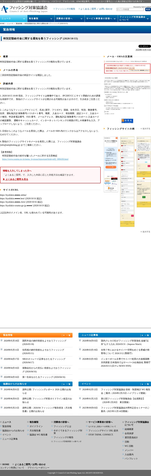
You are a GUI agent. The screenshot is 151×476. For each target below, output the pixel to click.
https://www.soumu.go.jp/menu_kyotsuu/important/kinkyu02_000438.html (35, 159)
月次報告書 (35, 430)
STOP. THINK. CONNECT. (100, 435)
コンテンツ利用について (12, 468)
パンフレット (131, 458)
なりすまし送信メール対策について (102, 426)
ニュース (6, 16)
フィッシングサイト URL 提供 (103, 430)
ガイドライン (36, 426)
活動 (127, 442)
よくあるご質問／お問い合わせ (30, 464)
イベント (116, 384)
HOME (2, 23)
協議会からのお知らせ (37, 384)
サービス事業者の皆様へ (99, 16)
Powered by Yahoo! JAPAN (142, 5)
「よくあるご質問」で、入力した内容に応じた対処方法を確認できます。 (50, 175)
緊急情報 (19, 23)
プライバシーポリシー (38, 468)
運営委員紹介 (131, 437)
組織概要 (129, 429)
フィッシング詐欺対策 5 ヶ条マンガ (67, 441)
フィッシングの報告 (64, 8)
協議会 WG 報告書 (39, 435)
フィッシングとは (62, 426)
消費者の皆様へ (64, 16)
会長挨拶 (129, 433)
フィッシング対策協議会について (132, 16)
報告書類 (33, 16)
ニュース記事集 (116, 335)
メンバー (129, 450)
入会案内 (129, 454)
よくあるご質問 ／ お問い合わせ (95, 8)
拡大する (145, 128)
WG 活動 (129, 446)
